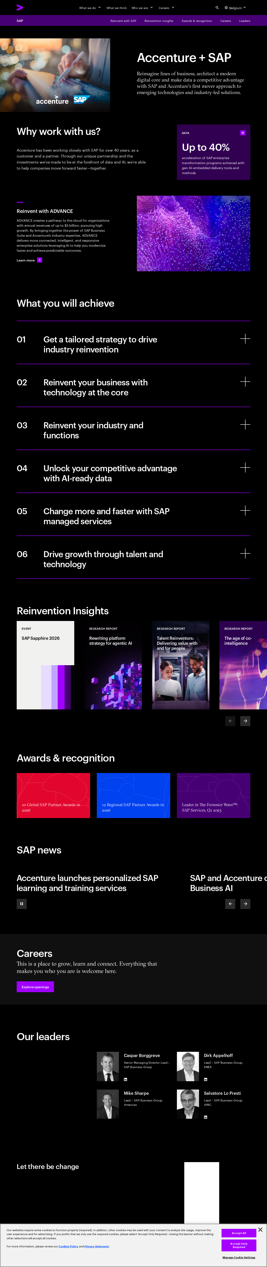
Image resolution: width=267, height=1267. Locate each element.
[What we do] (90, 7)
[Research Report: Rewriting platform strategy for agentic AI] (113, 665)
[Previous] (230, 904)
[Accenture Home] (29, 7)
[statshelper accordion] (243, 133)
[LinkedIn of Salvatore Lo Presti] (206, 1117)
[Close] (260, 1229)
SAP (20, 20)
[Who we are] (142, 7)
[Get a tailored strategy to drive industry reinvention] (133, 342)
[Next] (245, 721)
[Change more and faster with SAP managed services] (133, 514)
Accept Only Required (238, 1245)
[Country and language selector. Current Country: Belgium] (235, 8)
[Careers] (167, 7)
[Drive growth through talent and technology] (133, 557)
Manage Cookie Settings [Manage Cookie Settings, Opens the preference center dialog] (239, 1257)
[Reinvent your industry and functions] (133, 428)
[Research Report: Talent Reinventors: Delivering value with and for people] (180, 665)
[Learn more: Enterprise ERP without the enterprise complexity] (29, 260)
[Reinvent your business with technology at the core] (133, 385)
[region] (133, 1245)
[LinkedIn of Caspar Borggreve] (126, 1080)
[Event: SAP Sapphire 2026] (45, 665)
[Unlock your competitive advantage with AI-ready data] (133, 471)
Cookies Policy (68, 1246)
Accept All (239, 1233)
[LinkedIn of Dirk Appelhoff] (206, 1080)
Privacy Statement (96, 1246)
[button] (35, 986)
